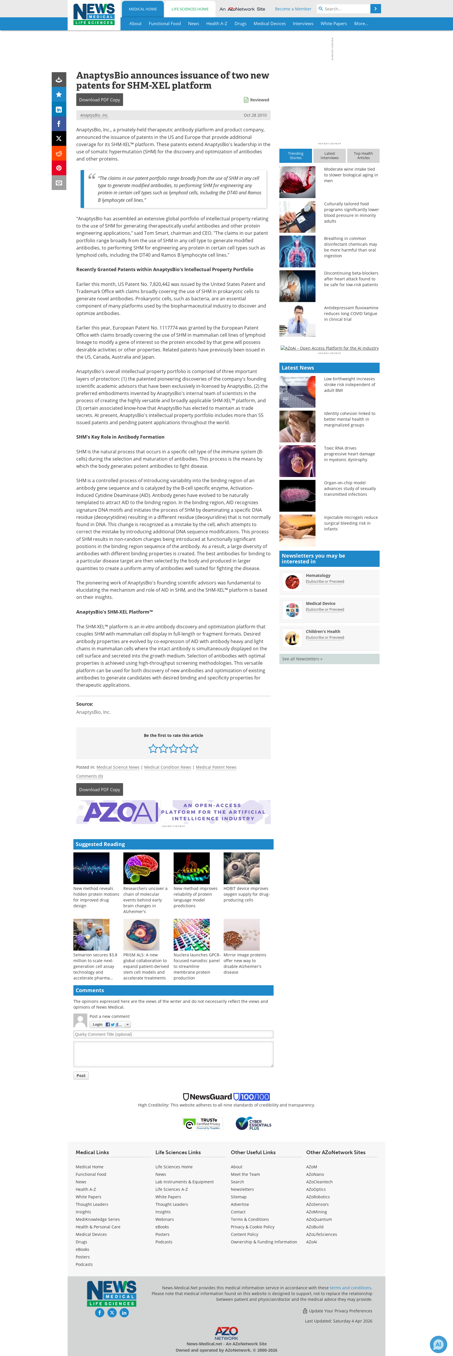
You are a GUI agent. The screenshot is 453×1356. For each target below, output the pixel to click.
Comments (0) (89, 776)
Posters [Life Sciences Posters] (162, 1233)
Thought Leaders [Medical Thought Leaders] (92, 1203)
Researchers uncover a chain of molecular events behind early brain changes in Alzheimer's (145, 899)
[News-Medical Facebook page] (99, 1311)
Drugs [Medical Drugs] (81, 1241)
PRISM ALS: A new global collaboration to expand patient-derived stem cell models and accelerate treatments (146, 965)
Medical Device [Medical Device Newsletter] (320, 770)
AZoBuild (315, 1226)
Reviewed (259, 100)
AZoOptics (316, 1188)
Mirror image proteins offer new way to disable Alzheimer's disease (245, 962)
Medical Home (143, 9)
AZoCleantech (319, 1181)
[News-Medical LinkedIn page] (124, 1311)
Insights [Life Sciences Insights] (163, 1211)
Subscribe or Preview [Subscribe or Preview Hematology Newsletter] (325, 748)
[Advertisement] (173, 811)
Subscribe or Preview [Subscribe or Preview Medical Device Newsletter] (325, 776)
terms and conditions (350, 1287)
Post (81, 1074)
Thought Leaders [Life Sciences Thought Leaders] (171, 1203)
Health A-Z (86, 1188)
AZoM (311, 1166)
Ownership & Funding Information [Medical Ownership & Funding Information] (264, 1241)
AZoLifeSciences (321, 1233)
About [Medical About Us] (236, 1166)
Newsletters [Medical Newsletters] (242, 1188)
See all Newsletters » (302, 825)
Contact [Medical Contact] (238, 1211)
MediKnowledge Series (98, 1218)
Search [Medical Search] (237, 1181)
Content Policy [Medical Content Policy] (244, 1233)
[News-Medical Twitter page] (112, 1311)
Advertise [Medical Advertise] (240, 1203)
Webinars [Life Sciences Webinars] (164, 1218)
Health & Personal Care (98, 1226)
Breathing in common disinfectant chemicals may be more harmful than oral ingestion (350, 247)
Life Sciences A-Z (171, 1188)
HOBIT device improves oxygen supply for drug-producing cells (247, 893)
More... (361, 23)
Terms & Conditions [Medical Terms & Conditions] (250, 1218)
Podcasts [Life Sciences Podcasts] (163, 1241)
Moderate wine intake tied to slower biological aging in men (351, 174)
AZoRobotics (318, 1196)
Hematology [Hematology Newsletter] (318, 742)
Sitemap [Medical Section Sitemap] (239, 1196)
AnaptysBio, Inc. (94, 115)
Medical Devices (91, 1233)
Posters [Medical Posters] (83, 1256)
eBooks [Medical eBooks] (82, 1248)
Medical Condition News (167, 767)
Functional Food (91, 1173)
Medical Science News (118, 767)
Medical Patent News (216, 767)
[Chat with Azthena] (438, 1344)
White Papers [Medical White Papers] (88, 1196)
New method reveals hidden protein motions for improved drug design (96, 896)
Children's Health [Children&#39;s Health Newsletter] (323, 798)
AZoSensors (317, 1203)
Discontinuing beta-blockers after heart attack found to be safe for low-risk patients (351, 278)
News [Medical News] (81, 1181)
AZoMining (316, 1211)
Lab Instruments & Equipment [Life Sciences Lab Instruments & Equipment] (184, 1181)
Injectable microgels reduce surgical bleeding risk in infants (351, 690)
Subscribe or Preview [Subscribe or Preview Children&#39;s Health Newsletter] (325, 804)
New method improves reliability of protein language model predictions (196, 896)
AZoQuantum (319, 1218)
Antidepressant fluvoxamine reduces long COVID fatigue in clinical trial (351, 313)
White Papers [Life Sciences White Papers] (168, 1196)
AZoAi (311, 1241)
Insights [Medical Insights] (83, 1211)
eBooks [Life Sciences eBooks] (162, 1226)
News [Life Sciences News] (160, 1173)
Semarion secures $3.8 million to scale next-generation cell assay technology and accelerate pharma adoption (95, 968)
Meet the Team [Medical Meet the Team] (245, 1173)
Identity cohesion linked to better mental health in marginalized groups (349, 586)
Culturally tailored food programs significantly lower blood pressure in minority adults (351, 212)
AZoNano (315, 1173)
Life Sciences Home (190, 9)
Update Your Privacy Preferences (337, 1310)
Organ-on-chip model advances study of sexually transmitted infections (350, 655)
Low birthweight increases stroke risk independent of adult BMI (349, 551)
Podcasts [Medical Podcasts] (84, 1263)
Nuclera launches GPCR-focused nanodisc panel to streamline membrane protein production (197, 965)
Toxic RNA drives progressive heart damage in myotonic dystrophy (349, 620)
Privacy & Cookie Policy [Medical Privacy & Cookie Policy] (252, 1226)
